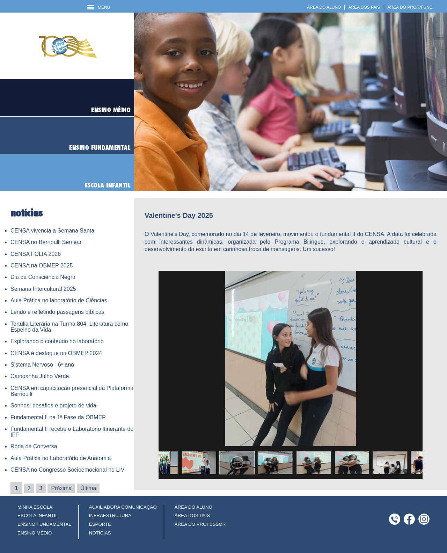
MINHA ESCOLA (34, 507)
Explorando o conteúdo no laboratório (57, 341)
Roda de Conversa (33, 446)
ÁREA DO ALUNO (324, 7)
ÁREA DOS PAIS (364, 7)
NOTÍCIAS (100, 533)
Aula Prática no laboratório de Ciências (58, 300)
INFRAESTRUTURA (110, 515)
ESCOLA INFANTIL (37, 515)
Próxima (61, 488)
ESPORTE (100, 524)
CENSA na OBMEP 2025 (41, 265)
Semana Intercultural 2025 (43, 289)
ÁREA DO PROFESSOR (200, 524)
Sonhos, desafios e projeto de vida (53, 405)
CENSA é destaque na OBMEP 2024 (56, 353)
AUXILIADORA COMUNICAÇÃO (123, 507)
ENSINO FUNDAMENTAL (44, 524)
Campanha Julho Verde (39, 376)
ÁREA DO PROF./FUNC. (411, 7)
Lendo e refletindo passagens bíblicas (57, 312)
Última (88, 488)
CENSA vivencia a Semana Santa (52, 231)
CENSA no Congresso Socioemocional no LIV (67, 470)
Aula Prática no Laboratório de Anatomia (60, 458)
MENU (98, 7)
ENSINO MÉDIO (34, 533)
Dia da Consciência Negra (42, 277)
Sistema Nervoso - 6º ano (42, 365)
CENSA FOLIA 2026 (35, 254)
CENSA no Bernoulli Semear (46, 242)
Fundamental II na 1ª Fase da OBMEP (58, 417)
